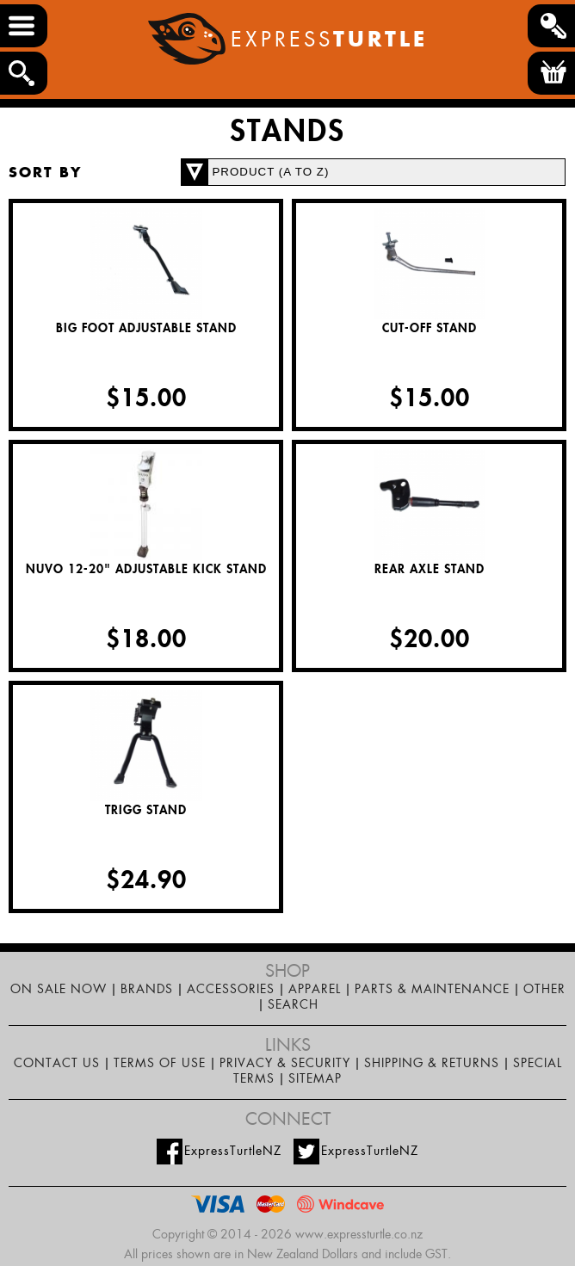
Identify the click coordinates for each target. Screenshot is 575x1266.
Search (293, 1004)
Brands (147, 989)
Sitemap (315, 1078)
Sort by (45, 172)
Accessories (231, 989)
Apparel (314, 989)
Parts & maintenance (432, 989)
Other (544, 989)
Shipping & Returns (431, 1063)
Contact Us (57, 1063)
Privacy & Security (284, 1063)
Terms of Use (160, 1063)
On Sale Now (58, 989)
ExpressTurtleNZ (219, 1151)
